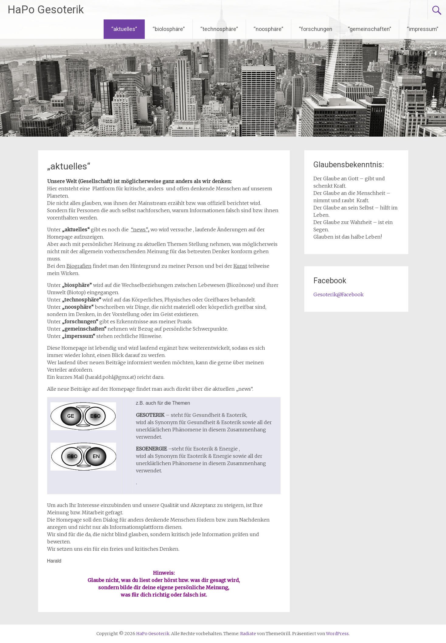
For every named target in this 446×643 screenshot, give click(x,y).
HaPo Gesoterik (46, 9)
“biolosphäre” (169, 29)
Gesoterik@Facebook (338, 294)
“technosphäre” (219, 29)
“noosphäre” (268, 29)
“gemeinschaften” (369, 29)
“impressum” (422, 29)
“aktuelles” (124, 29)
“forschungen (315, 29)
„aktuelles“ (68, 166)
